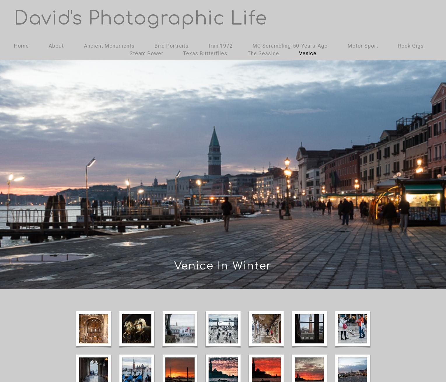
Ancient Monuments (109, 46)
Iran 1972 (221, 46)
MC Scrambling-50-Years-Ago (290, 46)
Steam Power (146, 53)
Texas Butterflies (205, 53)
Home (21, 46)
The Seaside (263, 53)
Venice (307, 53)
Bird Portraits (172, 46)
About (56, 46)
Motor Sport (363, 46)
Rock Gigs (411, 46)
